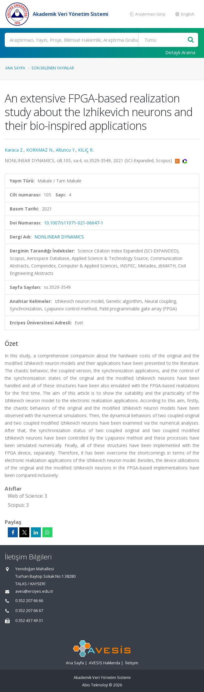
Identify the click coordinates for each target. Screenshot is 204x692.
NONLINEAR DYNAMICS (59, 237)
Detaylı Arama (180, 52)
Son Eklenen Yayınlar (53, 67)
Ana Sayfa (15, 67)
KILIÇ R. (86, 150)
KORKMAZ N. (39, 150)
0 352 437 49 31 (29, 620)
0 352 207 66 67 (29, 610)
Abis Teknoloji (95, 685)
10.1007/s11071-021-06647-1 (73, 223)
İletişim (131, 663)
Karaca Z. (14, 150)
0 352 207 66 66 (29, 600)
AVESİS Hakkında (104, 663)
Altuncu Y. (65, 150)
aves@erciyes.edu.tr (34, 591)
